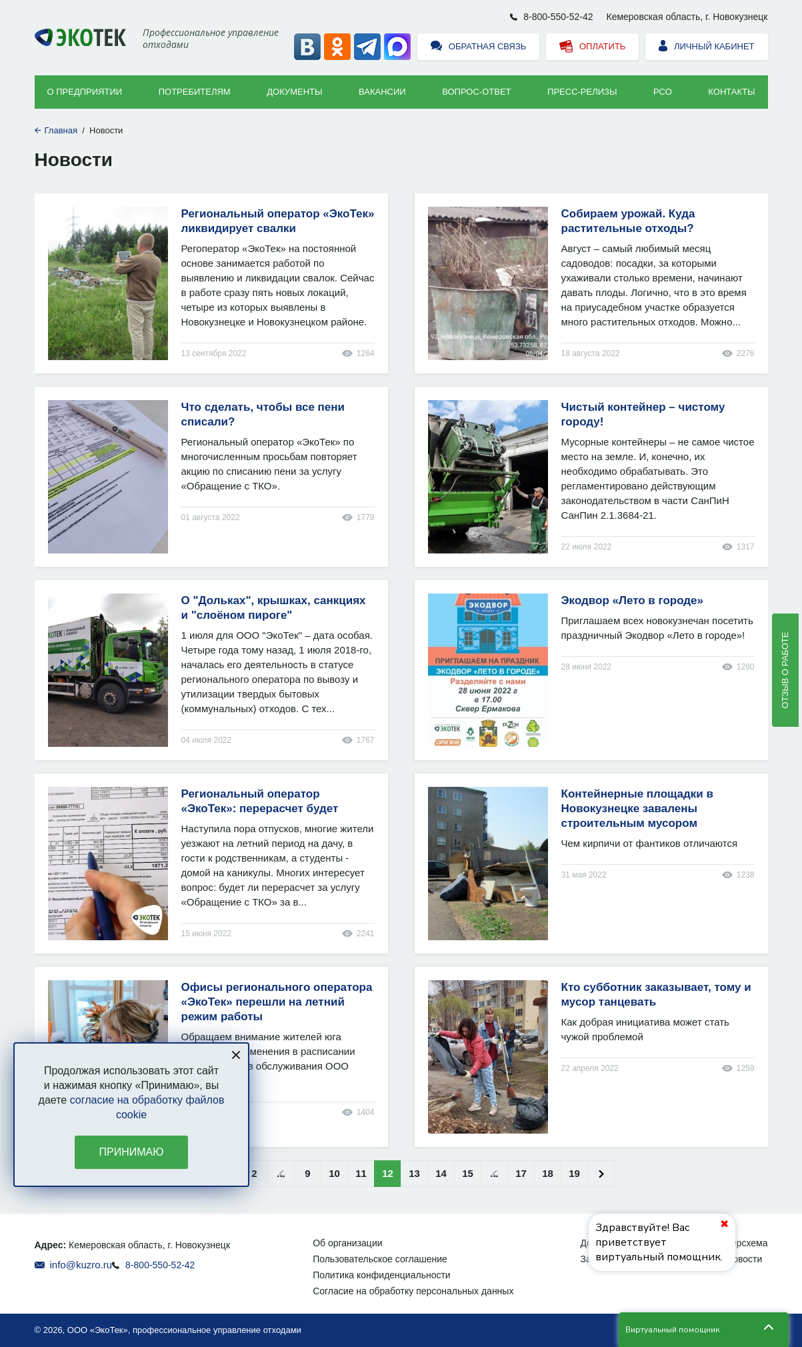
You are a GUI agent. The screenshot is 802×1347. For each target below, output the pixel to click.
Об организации (347, 1243)
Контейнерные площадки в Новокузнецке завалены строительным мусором (637, 809)
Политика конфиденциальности (382, 1275)
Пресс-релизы (582, 92)
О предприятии (85, 92)
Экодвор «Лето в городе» (632, 600)
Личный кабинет (706, 47)
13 (414, 1173)
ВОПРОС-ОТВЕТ (476, 92)
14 (441, 1173)
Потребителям (195, 92)
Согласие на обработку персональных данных (413, 1291)
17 (521, 1173)
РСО (662, 92)
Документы (294, 92)
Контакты (731, 92)
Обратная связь (478, 47)
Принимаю (131, 1152)
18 (547, 1173)
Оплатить (592, 47)
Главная (61, 130)
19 (574, 1173)
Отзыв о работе (785, 670)
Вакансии (382, 92)
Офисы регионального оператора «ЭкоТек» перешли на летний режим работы (277, 1002)
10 (334, 1173)
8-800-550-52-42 (558, 16)
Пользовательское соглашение (380, 1259)
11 (361, 1173)
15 (467, 1173)
